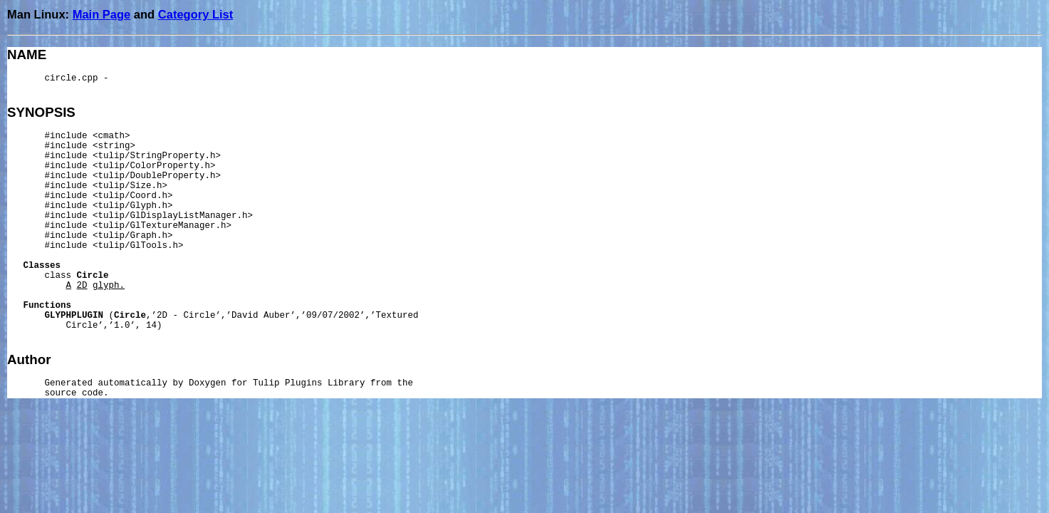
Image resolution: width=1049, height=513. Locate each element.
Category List (195, 14)
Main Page (102, 14)
